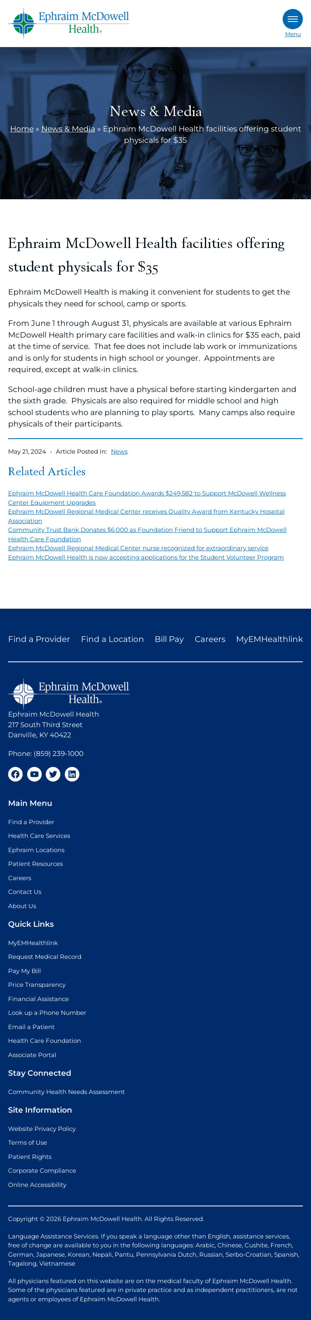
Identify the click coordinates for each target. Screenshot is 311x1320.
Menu (293, 23)
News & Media (68, 129)
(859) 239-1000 (58, 753)
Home (22, 129)
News (119, 451)
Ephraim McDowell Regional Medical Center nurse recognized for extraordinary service (138, 548)
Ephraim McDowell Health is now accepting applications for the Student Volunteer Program (146, 557)
